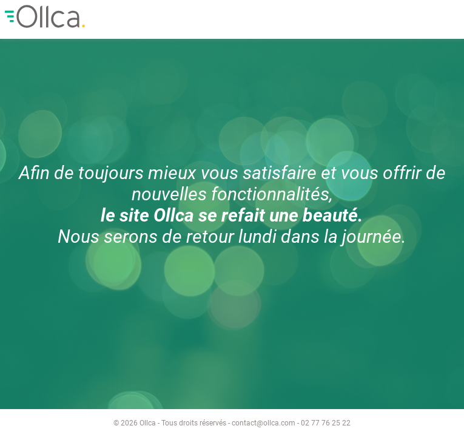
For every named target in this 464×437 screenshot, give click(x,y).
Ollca (97, 16)
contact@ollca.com (263, 423)
